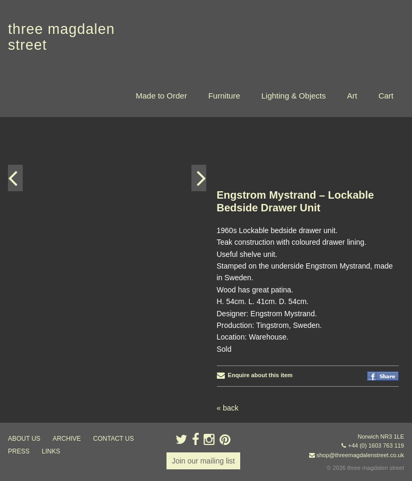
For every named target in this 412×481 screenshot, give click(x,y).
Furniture (224, 95)
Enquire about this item (255, 375)
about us (24, 438)
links (51, 451)
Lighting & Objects (293, 95)
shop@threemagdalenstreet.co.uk (360, 455)
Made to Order (161, 95)
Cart (386, 95)
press (19, 451)
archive (66, 438)
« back (228, 408)
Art (352, 95)
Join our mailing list (203, 461)
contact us (113, 438)
